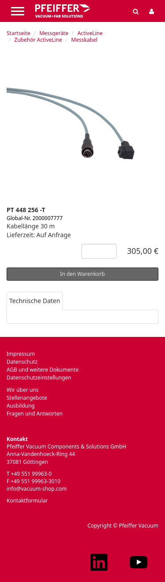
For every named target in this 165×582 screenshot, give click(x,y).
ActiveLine (90, 33)
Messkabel (84, 39)
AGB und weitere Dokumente (43, 369)
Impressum (21, 354)
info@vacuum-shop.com (36, 488)
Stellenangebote (27, 397)
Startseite (18, 33)
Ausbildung (21, 405)
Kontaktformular (27, 500)
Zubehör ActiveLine (38, 39)
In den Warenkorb (82, 274)
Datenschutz (22, 361)
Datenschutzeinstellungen (39, 377)
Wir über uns (23, 390)
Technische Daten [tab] (34, 300)
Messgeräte (53, 33)
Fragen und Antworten (34, 413)
